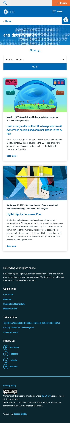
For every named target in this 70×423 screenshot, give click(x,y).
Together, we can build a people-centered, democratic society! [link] (31, 323)
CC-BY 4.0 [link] (46, 396)
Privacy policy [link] (9, 385)
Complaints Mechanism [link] (14, 304)
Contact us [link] (8, 294)
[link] (66, 20)
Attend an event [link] (10, 332)
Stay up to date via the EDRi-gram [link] (18, 327)
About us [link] (7, 299)
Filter (35, 67)
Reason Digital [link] (20, 414)
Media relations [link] (10, 308)
